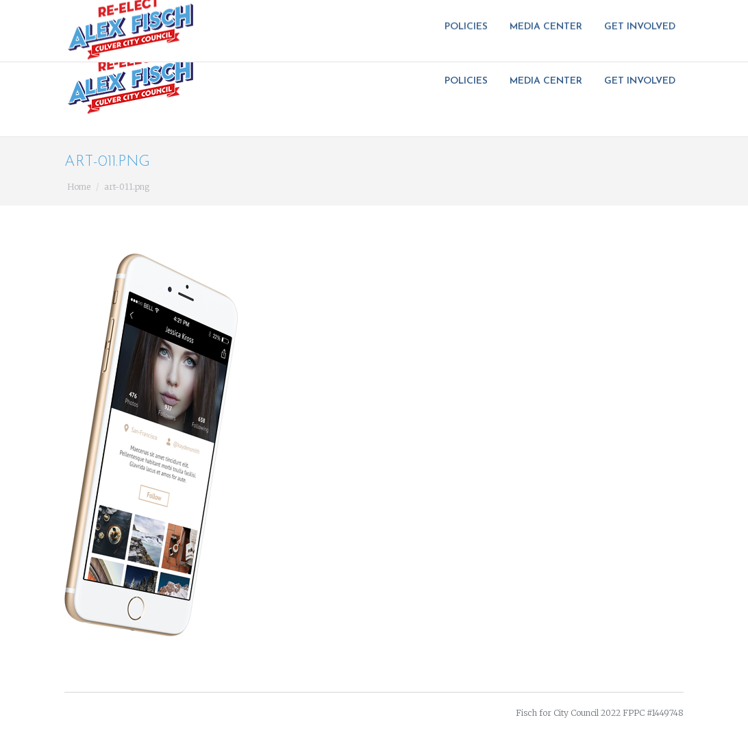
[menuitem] (470, 81)
